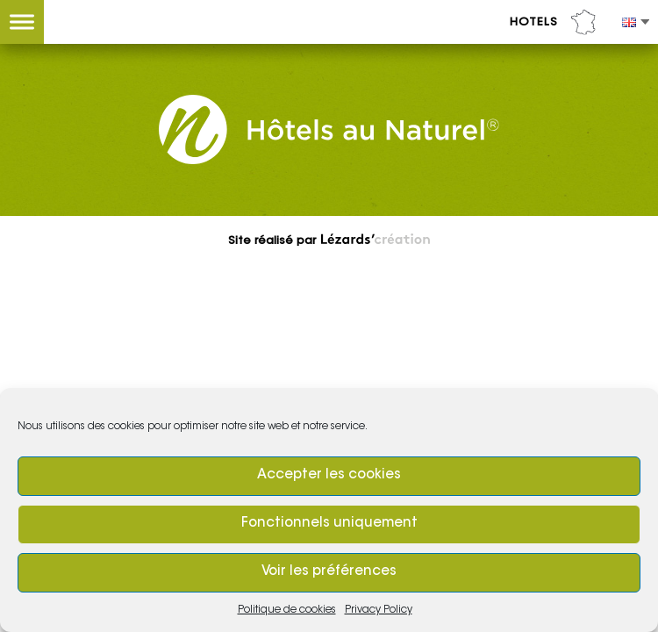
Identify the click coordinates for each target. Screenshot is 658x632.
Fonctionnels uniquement (329, 523)
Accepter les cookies (329, 475)
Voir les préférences (329, 571)
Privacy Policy (378, 610)
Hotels (553, 22)
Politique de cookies (287, 610)
